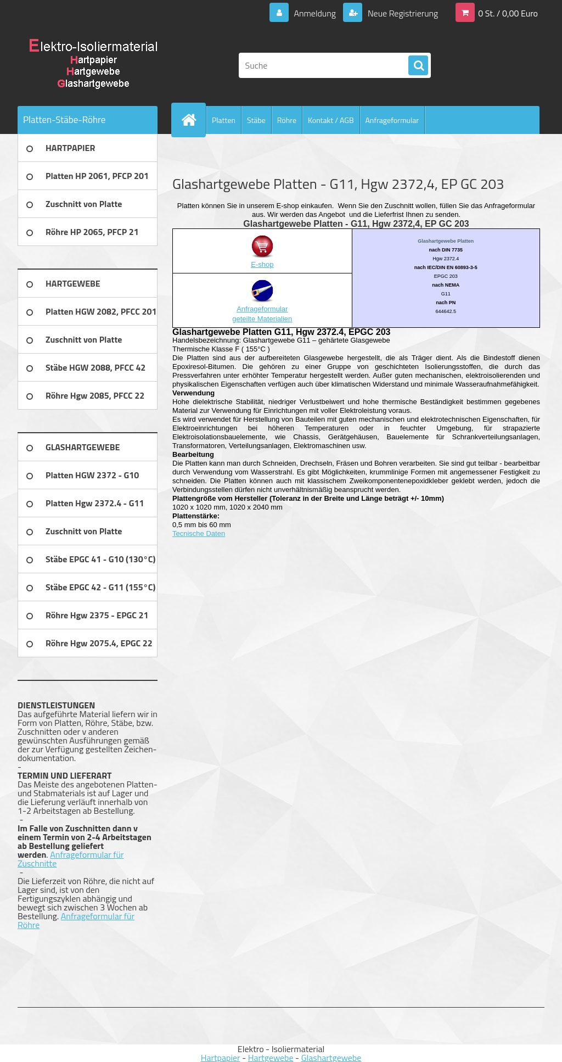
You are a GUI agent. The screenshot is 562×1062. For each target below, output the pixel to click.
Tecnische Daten (198, 533)
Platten (223, 120)
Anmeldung (315, 13)
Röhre (286, 120)
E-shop (262, 264)
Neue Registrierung (402, 13)
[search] (418, 65)
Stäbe (256, 120)
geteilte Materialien (262, 319)
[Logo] (93, 65)
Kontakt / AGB (331, 120)
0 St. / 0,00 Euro (508, 13)
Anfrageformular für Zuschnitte (71, 859)
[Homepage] (193, 119)
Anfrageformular (392, 120)
